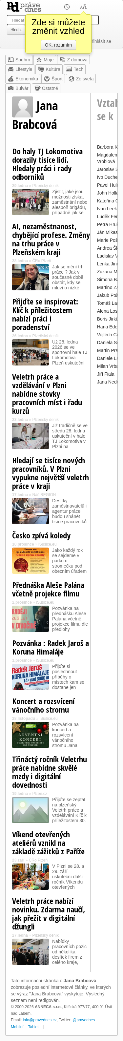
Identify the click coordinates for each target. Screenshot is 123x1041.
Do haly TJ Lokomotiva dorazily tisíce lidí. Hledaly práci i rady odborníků (47, 164)
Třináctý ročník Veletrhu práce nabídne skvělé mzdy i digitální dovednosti (49, 772)
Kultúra (49, 69)
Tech (75, 69)
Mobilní (17, 1027)
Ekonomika (23, 78)
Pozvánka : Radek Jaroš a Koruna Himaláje (50, 647)
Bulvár (18, 88)
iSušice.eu (47, 544)
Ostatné (46, 88)
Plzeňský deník (45, 185)
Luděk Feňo (109, 216)
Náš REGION (44, 494)
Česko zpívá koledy (41, 535)
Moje (44, 59)
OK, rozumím (58, 45)
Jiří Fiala (105, 374)
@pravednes (83, 1020)
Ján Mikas (107, 232)
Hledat (16, 30)
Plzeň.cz (39, 793)
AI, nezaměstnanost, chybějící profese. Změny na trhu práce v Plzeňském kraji (51, 239)
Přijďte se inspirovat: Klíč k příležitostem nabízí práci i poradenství (45, 314)
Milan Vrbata (110, 366)
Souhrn (19, 59)
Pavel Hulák (109, 185)
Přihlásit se (100, 41)
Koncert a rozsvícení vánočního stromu (43, 705)
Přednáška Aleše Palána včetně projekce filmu (48, 589)
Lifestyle (20, 69)
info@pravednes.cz (40, 1020)
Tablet (33, 1027)
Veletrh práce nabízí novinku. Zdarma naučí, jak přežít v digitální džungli (48, 913)
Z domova (73, 59)
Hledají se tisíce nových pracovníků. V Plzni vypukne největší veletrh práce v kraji (50, 473)
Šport (53, 78)
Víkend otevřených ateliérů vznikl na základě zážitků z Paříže (48, 843)
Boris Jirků (107, 319)
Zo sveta (81, 78)
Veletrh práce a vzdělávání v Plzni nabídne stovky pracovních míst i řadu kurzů (47, 393)
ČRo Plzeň (41, 261)
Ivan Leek (107, 208)
